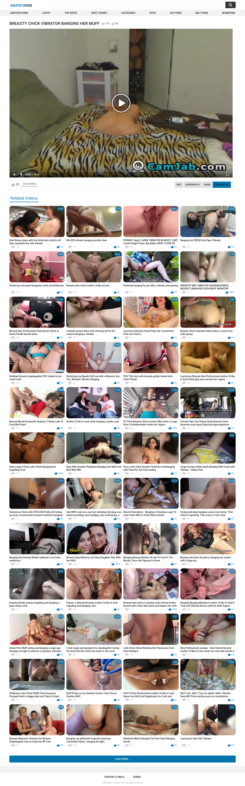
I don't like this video (17, 184)
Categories (128, 13)
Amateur (21, 5)
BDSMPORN (228, 13)
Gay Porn (175, 13)
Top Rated (71, 13)
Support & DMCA (114, 777)
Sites (152, 13)
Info (179, 184)
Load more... (122, 759)
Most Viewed (99, 13)
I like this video (13, 184)
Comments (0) (222, 184)
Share (207, 184)
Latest (46, 13)
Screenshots (192, 184)
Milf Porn (201, 13)
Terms (137, 777)
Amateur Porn (19, 13)
